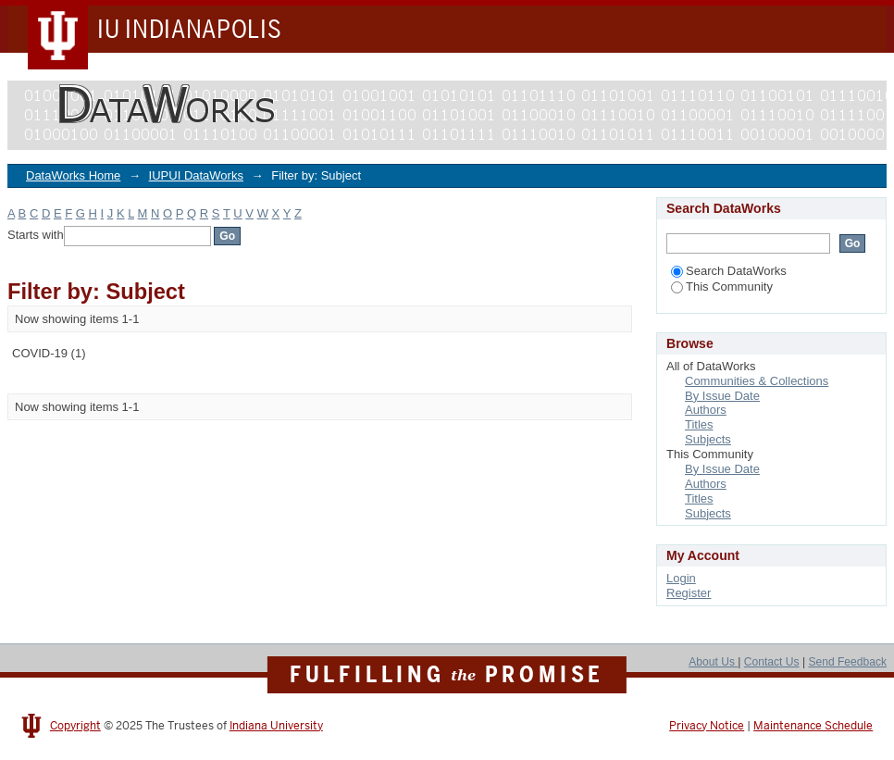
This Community (722, 286)
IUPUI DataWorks (196, 175)
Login (681, 578)
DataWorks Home (73, 175)
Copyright (75, 725)
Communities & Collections (756, 381)
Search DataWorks (729, 271)
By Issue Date (722, 396)
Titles (699, 424)
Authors (705, 410)
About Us (713, 661)
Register (688, 593)
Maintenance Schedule (813, 725)
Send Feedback (847, 661)
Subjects (708, 439)
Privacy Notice (706, 725)
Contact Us (772, 661)
